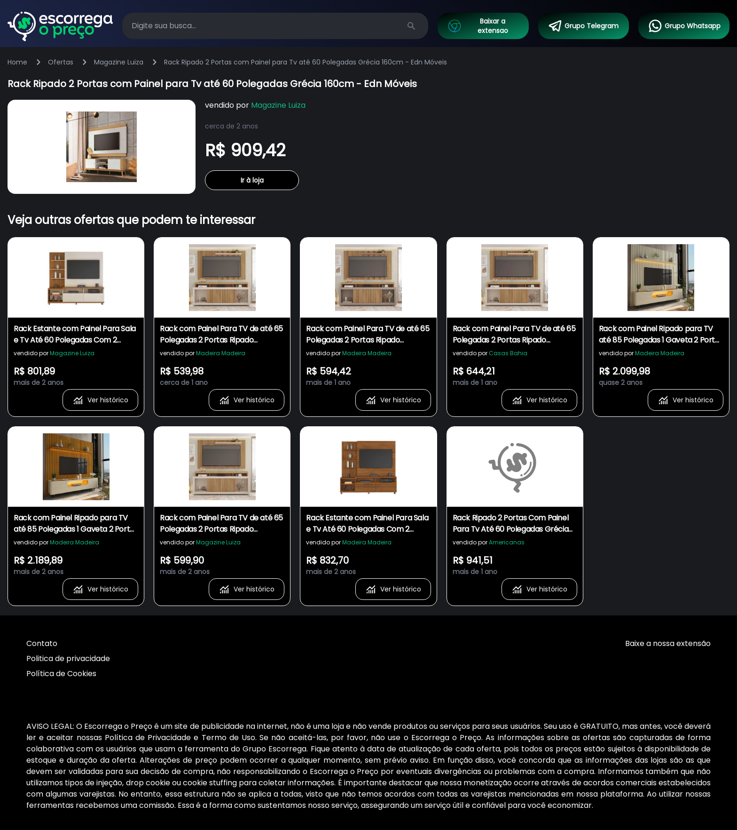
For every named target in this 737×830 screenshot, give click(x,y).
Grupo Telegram (583, 25)
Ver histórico (100, 400)
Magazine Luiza (118, 62)
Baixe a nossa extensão (668, 643)
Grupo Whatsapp (684, 25)
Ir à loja (252, 180)
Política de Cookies (61, 673)
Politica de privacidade (68, 658)
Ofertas (60, 62)
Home (17, 62)
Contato (41, 643)
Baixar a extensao (477, 25)
